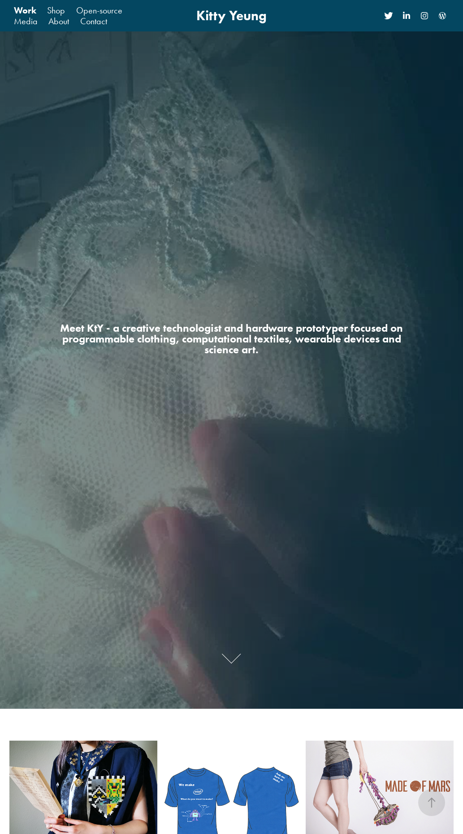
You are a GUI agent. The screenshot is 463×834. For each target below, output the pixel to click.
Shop (56, 10)
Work (25, 10)
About (58, 21)
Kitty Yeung (231, 15)
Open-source (99, 10)
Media (26, 21)
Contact (93, 21)
